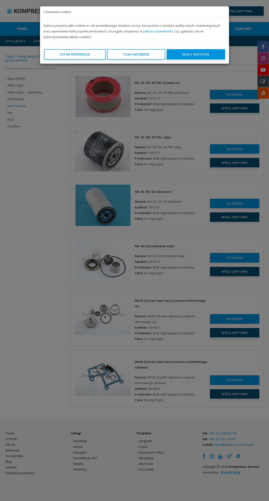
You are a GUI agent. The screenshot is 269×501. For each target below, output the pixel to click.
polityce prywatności (158, 31)
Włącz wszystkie (195, 54)
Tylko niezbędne (136, 54)
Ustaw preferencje (75, 54)
